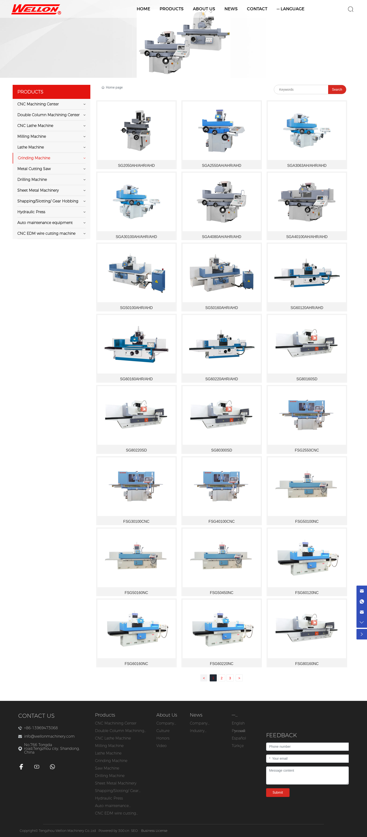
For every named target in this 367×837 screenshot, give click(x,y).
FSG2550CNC (307, 450)
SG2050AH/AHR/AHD (136, 166)
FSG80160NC (307, 664)
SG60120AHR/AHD (306, 308)
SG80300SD (221, 450)
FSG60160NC (136, 664)
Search (337, 89)
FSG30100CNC (136, 521)
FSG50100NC (307, 521)
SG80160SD (306, 379)
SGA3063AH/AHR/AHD (307, 166)
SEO (134, 831)
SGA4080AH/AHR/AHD (221, 237)
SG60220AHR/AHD (221, 379)
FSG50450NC (222, 593)
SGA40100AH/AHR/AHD (307, 237)
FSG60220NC (222, 664)
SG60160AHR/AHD (136, 379)
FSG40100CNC (222, 521)
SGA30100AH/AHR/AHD (136, 237)
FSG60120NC (307, 593)
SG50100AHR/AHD (136, 308)
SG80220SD (136, 450)
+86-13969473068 (41, 728)
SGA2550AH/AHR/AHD (221, 166)
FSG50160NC (136, 593)
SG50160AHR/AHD (221, 308)
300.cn (123, 831)
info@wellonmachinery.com (49, 736)
